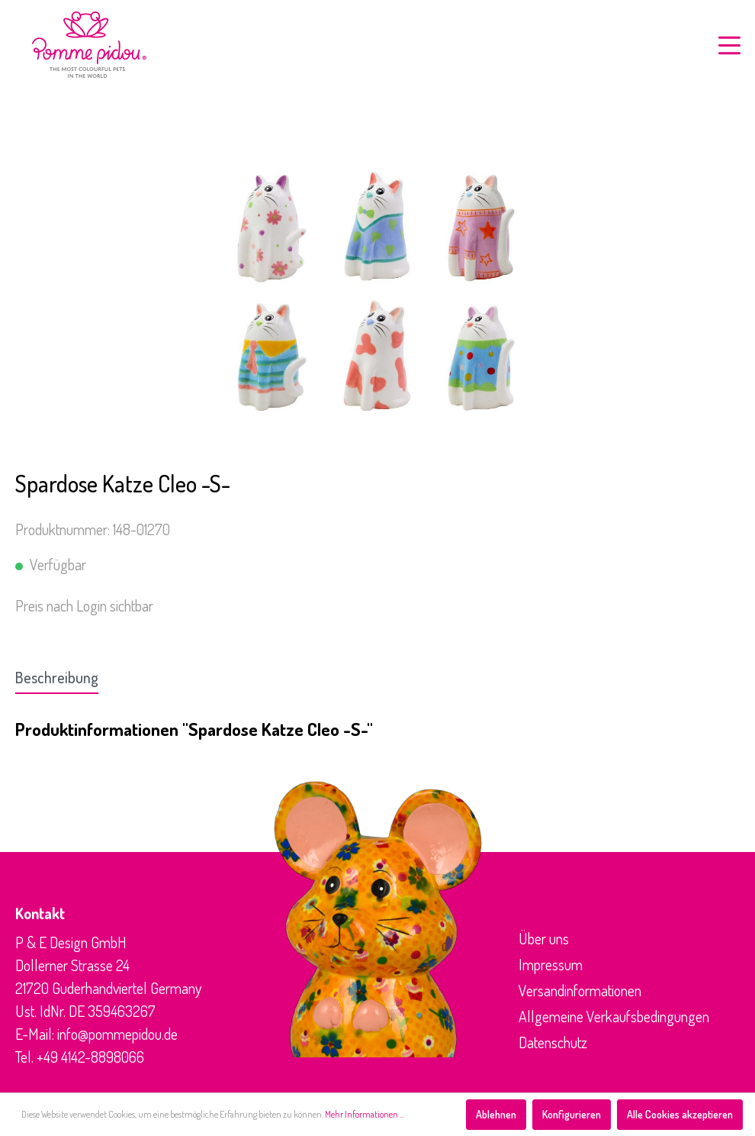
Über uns (544, 938)
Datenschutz (553, 1042)
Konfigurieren (571, 1114)
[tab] (56, 677)
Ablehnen (496, 1114)
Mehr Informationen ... (364, 1114)
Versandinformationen (580, 990)
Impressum (551, 964)
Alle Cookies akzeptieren (680, 1114)
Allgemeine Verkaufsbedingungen (614, 1016)
